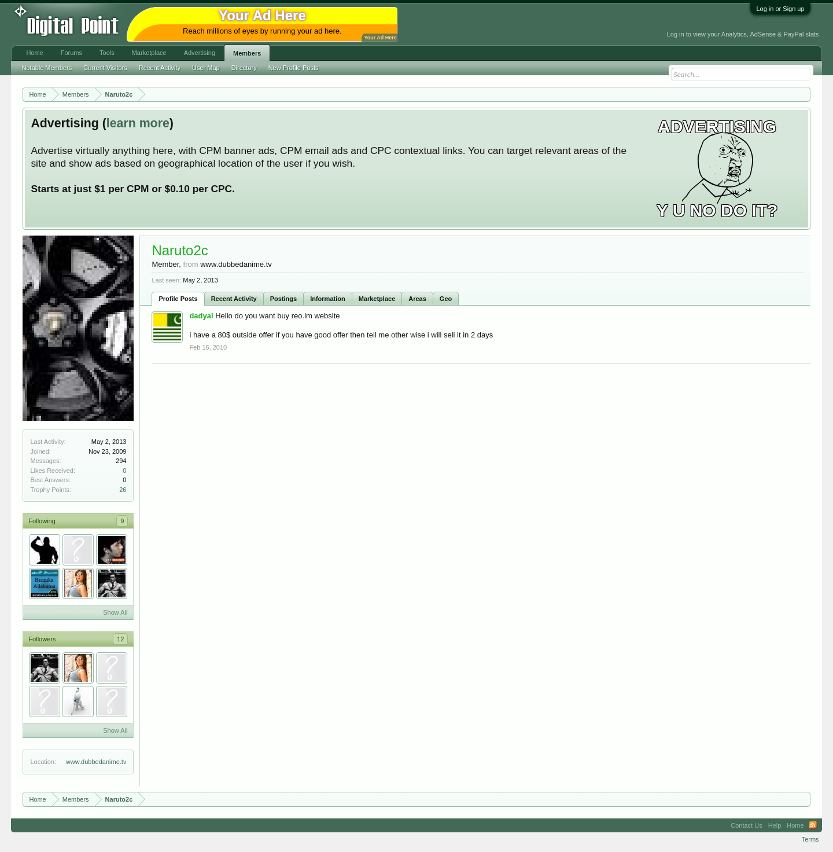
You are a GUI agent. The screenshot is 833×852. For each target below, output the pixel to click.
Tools (107, 52)
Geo (446, 298)
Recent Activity (234, 298)
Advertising (199, 52)
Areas (417, 298)
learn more (137, 123)
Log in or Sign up (780, 8)
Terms (810, 839)
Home (34, 52)
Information (327, 298)
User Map (206, 67)
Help (775, 825)
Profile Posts (178, 298)
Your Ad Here (380, 38)
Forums (71, 52)
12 (120, 639)
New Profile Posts (293, 67)
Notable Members (46, 67)
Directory (244, 67)
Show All (115, 612)
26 (122, 489)
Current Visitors (105, 67)
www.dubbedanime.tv (96, 761)
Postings (283, 298)
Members (247, 53)
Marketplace (377, 298)
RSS (812, 825)
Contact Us (746, 825)
